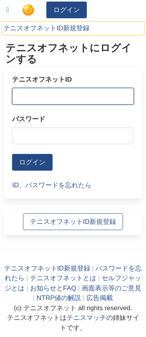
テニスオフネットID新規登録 (47, 28)
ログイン (66, 10)
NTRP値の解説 (59, 298)
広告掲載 (99, 298)
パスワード (28, 119)
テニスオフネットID (42, 79)
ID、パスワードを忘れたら (51, 185)
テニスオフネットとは (63, 278)
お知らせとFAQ (53, 288)
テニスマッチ (86, 317)
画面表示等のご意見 (111, 288)
